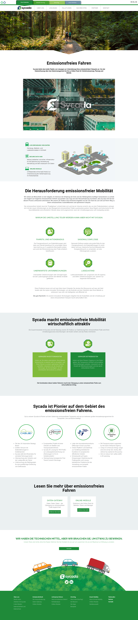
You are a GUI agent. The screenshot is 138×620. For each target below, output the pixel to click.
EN (132, 2)
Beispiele (73, 606)
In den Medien (18, 604)
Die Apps (73, 604)
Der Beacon (73, 602)
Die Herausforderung (39, 599)
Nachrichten (81, 8)
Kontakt (106, 8)
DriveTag (73, 597)
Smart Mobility (93, 597)
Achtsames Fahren (57, 597)
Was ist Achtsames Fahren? (60, 599)
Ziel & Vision (17, 599)
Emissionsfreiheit (38, 597)
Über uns (16, 597)
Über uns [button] (40, 8)
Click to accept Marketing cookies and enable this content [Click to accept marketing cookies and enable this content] (69, 105)
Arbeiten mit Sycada (20, 602)
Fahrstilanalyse (56, 602)
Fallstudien (66, 8)
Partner (95, 8)
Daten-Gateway (37, 602)
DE (136, 2)
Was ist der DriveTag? (76, 599)
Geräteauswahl (93, 604)
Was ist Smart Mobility (95, 599)
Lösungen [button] (53, 8)
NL (134, 2)
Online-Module (37, 604)
